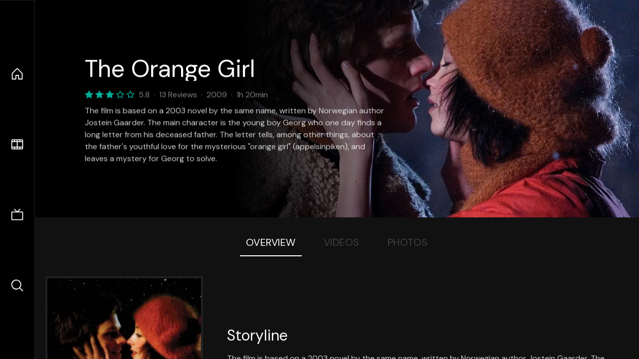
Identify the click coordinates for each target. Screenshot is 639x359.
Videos (342, 242)
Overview (271, 242)
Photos (408, 242)
